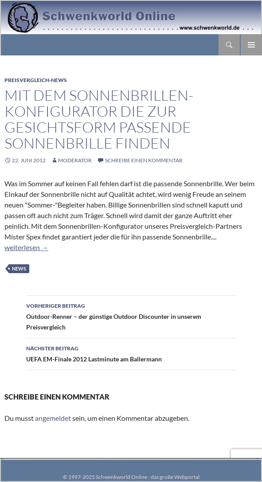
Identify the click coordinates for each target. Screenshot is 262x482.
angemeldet (53, 418)
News (19, 268)
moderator (75, 160)
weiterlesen (26, 247)
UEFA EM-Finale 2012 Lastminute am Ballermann (131, 353)
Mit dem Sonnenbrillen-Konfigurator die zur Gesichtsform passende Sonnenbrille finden (98, 119)
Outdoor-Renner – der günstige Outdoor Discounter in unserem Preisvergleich (131, 316)
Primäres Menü (251, 44)
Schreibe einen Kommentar (144, 160)
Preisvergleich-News (35, 80)
